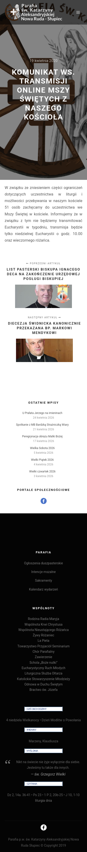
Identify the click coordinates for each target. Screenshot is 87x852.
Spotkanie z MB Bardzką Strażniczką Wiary (42, 424)
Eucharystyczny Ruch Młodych (43, 668)
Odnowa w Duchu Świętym (43, 684)
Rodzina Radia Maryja (43, 619)
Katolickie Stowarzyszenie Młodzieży (43, 679)
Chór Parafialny (43, 651)
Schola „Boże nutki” (43, 662)
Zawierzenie (43, 657)
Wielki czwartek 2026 (42, 471)
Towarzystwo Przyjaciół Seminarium (43, 646)
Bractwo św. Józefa (43, 690)
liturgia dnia (43, 800)
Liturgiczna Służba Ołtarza (43, 673)
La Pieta (43, 640)
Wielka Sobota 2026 (42, 448)
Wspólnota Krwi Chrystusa (43, 624)
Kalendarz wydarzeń (43, 589)
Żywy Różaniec (43, 635)
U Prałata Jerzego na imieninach (42, 413)
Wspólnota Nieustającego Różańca (43, 630)
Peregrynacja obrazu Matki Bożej (42, 436)
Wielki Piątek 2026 (42, 459)
